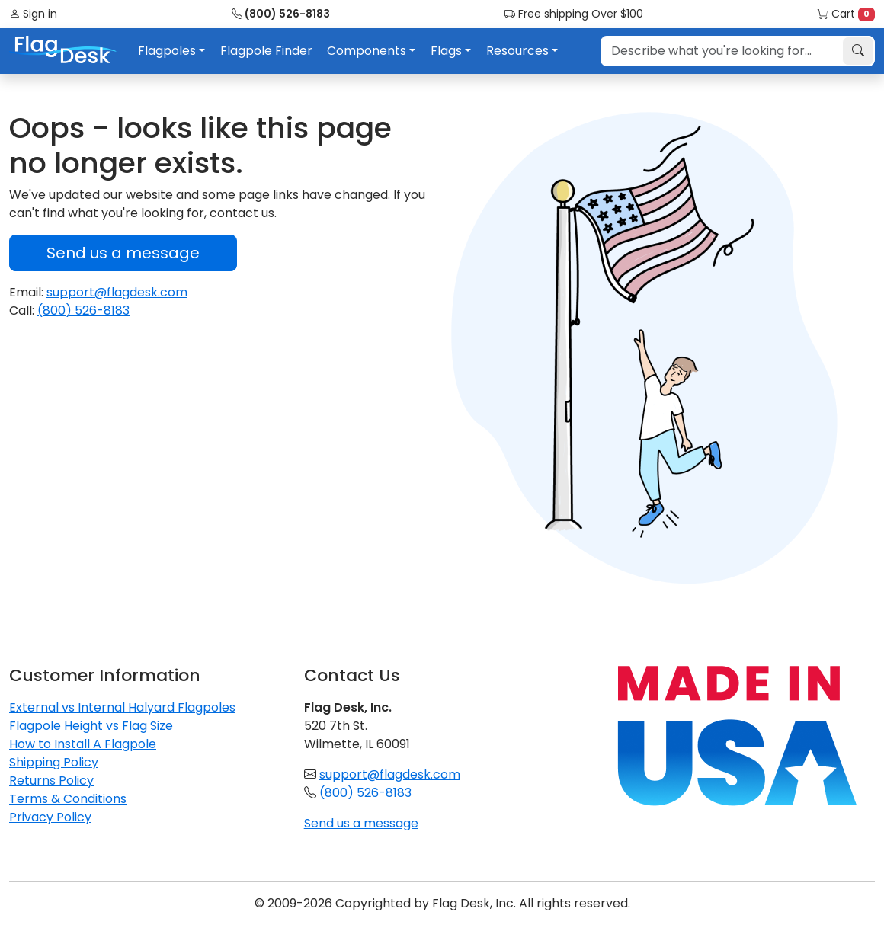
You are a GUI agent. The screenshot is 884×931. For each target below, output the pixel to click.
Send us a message (123, 253)
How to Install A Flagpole (82, 744)
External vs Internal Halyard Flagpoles (122, 707)
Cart (846, 13)
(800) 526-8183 (281, 13)
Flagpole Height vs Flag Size (91, 725)
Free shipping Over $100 (573, 13)
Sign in (33, 13)
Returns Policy (51, 780)
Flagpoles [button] (167, 50)
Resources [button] (517, 50)
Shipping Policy (53, 762)
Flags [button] (446, 50)
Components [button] (366, 50)
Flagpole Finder (266, 50)
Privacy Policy (50, 817)
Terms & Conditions (68, 799)
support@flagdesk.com (116, 292)
